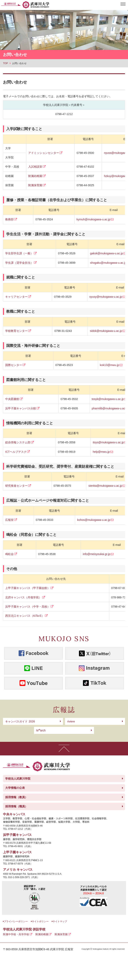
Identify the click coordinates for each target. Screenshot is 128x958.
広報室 (9, 519)
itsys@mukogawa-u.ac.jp (108, 442)
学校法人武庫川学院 (17, 778)
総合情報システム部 (17, 442)
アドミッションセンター (43, 152)
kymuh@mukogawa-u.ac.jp (93, 219)
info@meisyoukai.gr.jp (96, 554)
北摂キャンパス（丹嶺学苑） (23, 597)
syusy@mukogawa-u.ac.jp (105, 296)
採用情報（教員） (16, 797)
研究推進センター (16, 485)
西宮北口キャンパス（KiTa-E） (24, 615)
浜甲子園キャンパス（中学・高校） (27, 606)
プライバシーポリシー (16, 921)
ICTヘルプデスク (16, 451)
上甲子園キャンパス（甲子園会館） (27, 588)
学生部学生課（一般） (19, 253)
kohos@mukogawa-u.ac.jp (93, 519)
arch (41, 730)
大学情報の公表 (15, 787)
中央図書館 (12, 399)
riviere (71, 721)
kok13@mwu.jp (109, 365)
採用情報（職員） (16, 806)
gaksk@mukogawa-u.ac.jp (106, 253)
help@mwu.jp (101, 451)
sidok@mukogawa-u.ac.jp (106, 330)
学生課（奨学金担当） (19, 262)
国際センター (13, 365)
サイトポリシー (40, 921)
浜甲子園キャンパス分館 (20, 408)
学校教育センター (16, 330)
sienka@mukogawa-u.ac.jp (105, 485)
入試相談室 (35, 166)
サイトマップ (60, 921)
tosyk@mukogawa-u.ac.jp (108, 399)
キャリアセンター (16, 296)
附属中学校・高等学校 (16, 934)
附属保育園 (35, 185)
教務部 (9, 219)
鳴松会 (9, 554)
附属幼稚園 (35, 176)
